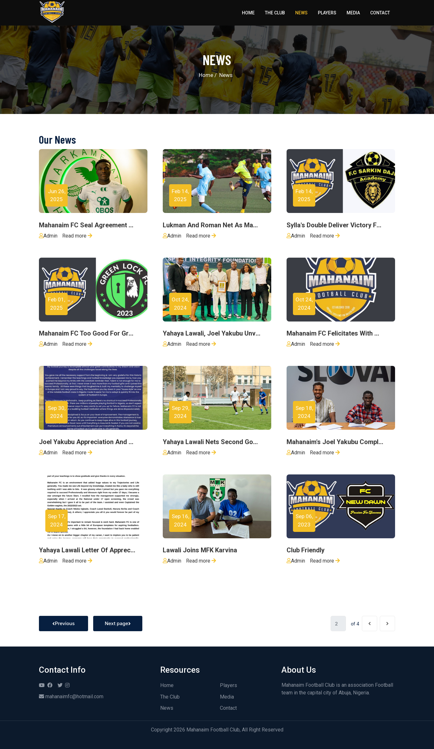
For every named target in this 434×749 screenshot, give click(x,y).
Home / (208, 75)
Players (327, 12)
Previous (63, 623)
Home (248, 12)
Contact (380, 12)
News (301, 12)
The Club (275, 12)
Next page (118, 623)
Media (353, 12)
